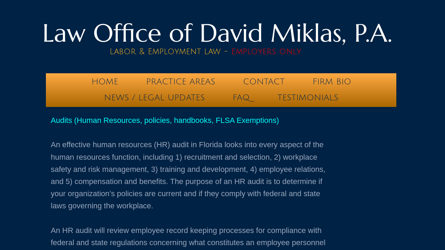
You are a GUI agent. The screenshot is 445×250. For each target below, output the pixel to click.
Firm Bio (332, 81)
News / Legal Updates (154, 97)
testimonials (307, 97)
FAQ (241, 97)
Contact (264, 81)
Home (104, 81)
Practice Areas (180, 81)
